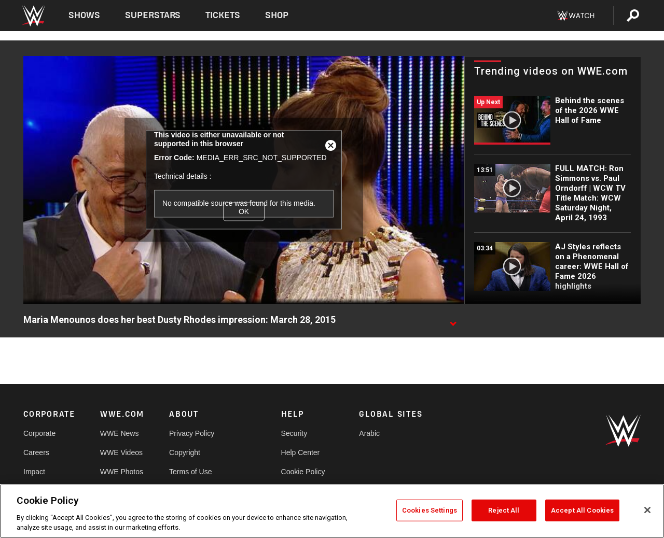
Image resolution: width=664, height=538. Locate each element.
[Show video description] (452, 320)
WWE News (119, 433)
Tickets (222, 15)
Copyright (184, 452)
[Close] (647, 510)
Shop (276, 15)
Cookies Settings (429, 510)
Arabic (369, 433)
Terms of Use (190, 472)
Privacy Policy (191, 433)
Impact (34, 472)
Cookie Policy (303, 472)
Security (294, 433)
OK (244, 211)
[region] (332, 511)
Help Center (300, 452)
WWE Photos (121, 472)
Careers (36, 452)
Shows (84, 15)
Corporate (39, 433)
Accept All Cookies (582, 510)
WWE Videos (121, 452)
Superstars (153, 15)
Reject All (503, 510)
